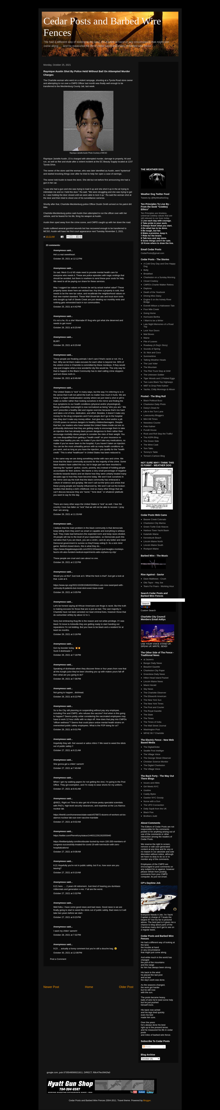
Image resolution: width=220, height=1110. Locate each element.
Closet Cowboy (151, 281)
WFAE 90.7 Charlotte (154, 733)
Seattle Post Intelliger (154, 750)
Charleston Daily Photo (155, 404)
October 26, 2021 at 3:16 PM (67, 634)
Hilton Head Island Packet (156, 678)
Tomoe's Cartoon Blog (154, 456)
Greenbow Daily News (154, 674)
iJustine (147, 790)
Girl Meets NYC (151, 786)
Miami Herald (150, 685)
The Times (149, 718)
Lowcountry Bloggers (154, 415)
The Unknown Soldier (154, 374)
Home (89, 987)
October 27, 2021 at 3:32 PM (67, 893)
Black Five (149, 812)
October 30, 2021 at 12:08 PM (67, 952)
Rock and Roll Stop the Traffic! (158, 433)
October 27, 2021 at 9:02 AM (67, 822)
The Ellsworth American (155, 696)
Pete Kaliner (149, 426)
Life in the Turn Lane (153, 411)
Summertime (150, 356)
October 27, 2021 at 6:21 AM (67, 750)
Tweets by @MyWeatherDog (154, 198)
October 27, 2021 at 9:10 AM (67, 872)
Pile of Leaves (150, 341)
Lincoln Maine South (153, 545)
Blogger (147, 1100)
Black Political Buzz (153, 400)
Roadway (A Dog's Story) (156, 345)
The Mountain (150, 367)
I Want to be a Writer (153, 320)
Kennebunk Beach (152, 537)
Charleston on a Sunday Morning (159, 277)
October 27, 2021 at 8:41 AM (67, 789)
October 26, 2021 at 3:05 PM (67, 592)
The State (148, 714)
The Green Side (151, 441)
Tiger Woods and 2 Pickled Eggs (159, 378)
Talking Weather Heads (155, 360)
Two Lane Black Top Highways (158, 382)
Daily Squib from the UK (155, 808)
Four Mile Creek (151, 309)
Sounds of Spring (152, 349)
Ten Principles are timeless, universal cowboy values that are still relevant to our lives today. (156, 215)
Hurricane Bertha (152, 317)
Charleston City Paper (154, 670)
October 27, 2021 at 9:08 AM (67, 851)
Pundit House (150, 430)
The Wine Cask (151, 444)
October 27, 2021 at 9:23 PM (67, 917)
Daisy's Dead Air (151, 408)
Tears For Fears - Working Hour (159, 586)
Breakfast (148, 273)
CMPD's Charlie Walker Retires (159, 284)
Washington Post (152, 729)
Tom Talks (148, 448)
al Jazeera (149, 659)
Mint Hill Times (151, 419)
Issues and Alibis (152, 783)
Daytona (148, 288)
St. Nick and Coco (152, 352)
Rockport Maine (151, 548)
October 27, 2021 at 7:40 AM (67, 768)
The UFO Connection (154, 805)
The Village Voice (152, 754)
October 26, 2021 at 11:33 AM (67, 514)
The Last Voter (151, 363)
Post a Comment (58, 959)
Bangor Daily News (153, 663)
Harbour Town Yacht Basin (156, 530)
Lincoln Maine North (153, 541)
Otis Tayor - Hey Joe (153, 582)
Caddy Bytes (150, 794)
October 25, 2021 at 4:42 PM (67, 306)
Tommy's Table (151, 452)
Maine (146, 338)
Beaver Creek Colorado (155, 519)
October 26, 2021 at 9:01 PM (67, 729)
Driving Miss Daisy (152, 296)
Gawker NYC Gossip (154, 797)
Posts (147, 1046)
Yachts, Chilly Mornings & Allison (159, 389)
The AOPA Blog (151, 437)
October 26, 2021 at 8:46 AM (67, 378)
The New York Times (153, 703)
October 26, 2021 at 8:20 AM (67, 327)
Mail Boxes (149, 334)
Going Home (150, 313)
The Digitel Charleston (154, 765)
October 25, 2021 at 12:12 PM (67, 258)
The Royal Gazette (153, 711)
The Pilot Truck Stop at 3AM (157, 371)
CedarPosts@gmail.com (152, 253)
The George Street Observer (157, 758)
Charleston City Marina (155, 523)
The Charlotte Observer (155, 692)
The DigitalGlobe (152, 747)
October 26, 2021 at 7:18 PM (67, 655)
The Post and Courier (154, 707)
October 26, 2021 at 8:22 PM (67, 696)
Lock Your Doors (151, 330)
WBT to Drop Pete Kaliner (156, 385)
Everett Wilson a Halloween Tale (159, 305)
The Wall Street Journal (155, 725)
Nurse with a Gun (152, 801)
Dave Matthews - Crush (155, 579)
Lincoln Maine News (153, 681)
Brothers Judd (150, 816)
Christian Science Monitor (156, 761)
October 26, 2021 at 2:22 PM (67, 562)
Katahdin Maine (151, 534)
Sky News (148, 689)
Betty (146, 270)
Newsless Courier (152, 422)
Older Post (126, 987)
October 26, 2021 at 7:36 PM (67, 679)
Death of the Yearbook (154, 292)
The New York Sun (153, 700)
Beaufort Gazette (152, 667)
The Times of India (152, 722)
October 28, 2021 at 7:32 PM (67, 935)
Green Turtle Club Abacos (156, 526)
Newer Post (51, 987)
